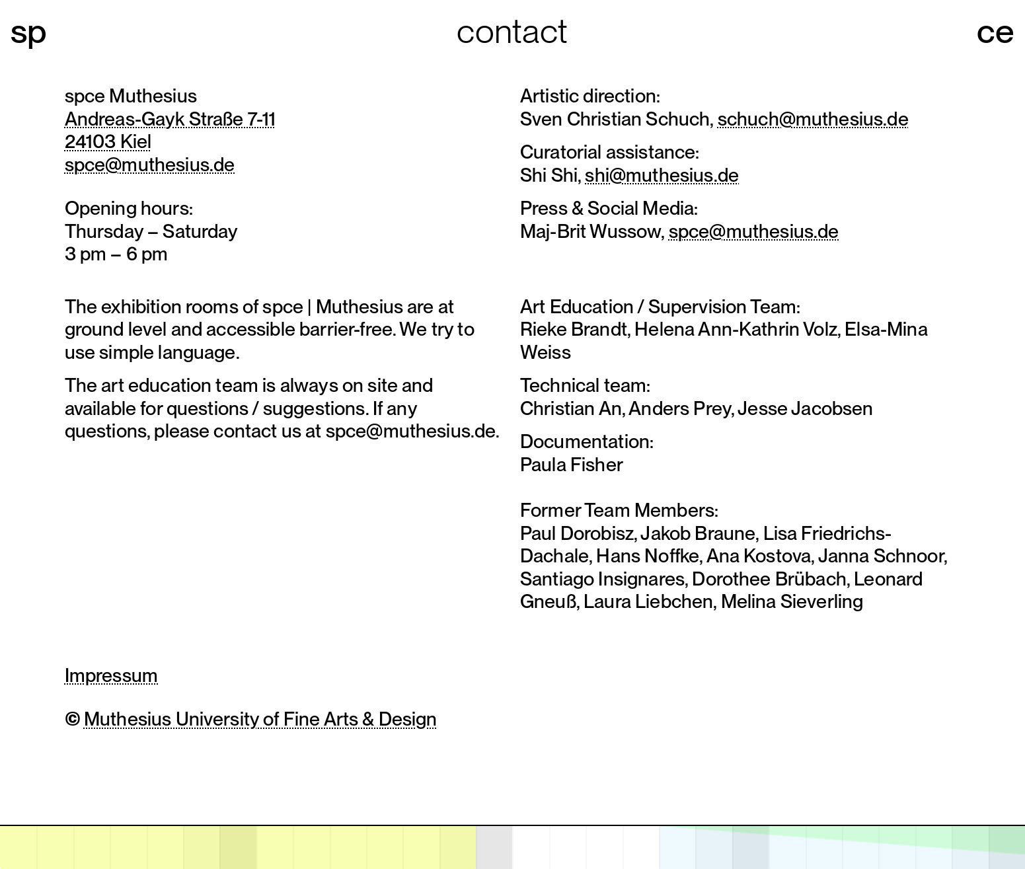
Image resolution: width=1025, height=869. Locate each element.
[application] (512, 847)
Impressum (111, 675)
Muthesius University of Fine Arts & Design (260, 718)
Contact (512, 31)
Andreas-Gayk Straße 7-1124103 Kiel (170, 130)
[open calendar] (512, 847)
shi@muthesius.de (662, 174)
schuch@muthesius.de (813, 118)
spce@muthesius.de (150, 164)
